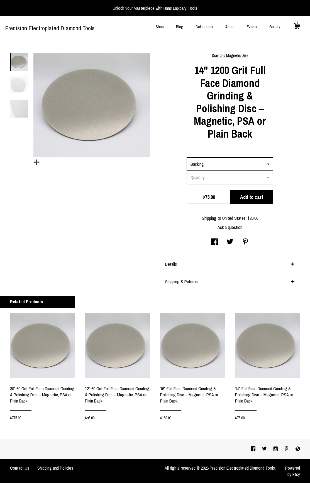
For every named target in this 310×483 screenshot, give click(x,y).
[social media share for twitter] (230, 242)
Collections (204, 26)
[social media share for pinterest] (245, 242)
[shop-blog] (298, 449)
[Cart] (297, 27)
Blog (179, 26)
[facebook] (254, 449)
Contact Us (19, 468)
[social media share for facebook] (214, 242)
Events (252, 26)
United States (234, 218)
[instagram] (276, 449)
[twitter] (265, 449)
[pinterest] (287, 449)
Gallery (274, 26)
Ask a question (230, 227)
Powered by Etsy (292, 471)
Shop (160, 26)
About (230, 26)
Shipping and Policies (55, 468)
